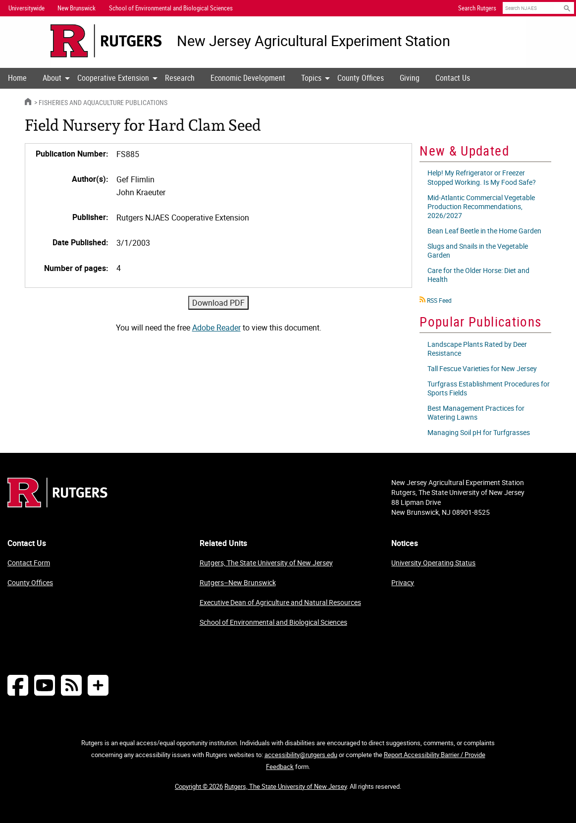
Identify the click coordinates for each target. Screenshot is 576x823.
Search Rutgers (477, 7)
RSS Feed (439, 300)
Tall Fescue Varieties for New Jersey (482, 368)
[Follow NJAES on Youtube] (44, 685)
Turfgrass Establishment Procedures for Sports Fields (488, 388)
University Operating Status (433, 562)
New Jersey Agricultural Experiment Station (313, 41)
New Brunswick (76, 7)
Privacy (402, 582)
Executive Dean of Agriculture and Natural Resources (280, 602)
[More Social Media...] (98, 685)
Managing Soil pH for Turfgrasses (478, 432)
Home (17, 77)
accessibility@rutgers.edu (300, 754)
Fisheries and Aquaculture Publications (103, 102)
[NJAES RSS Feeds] (71, 685)
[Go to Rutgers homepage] (57, 504)
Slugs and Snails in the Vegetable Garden (477, 250)
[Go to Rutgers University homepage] (106, 40)
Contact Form (28, 562)
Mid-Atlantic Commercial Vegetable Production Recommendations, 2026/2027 (481, 206)
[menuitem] (17, 78)
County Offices (360, 77)
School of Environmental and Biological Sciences (273, 622)
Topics (311, 77)
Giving (409, 77)
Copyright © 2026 (199, 786)
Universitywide (26, 7)
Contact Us (452, 77)
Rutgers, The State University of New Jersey (266, 562)
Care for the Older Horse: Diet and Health (478, 275)
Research (180, 77)
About (52, 77)
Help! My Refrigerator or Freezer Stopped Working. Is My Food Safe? (481, 177)
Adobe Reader (216, 327)
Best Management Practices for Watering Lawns (475, 412)
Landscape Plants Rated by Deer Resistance (477, 348)
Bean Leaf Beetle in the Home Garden (484, 230)
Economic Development (247, 77)
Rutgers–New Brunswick (238, 582)
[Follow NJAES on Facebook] (17, 685)
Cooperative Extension (113, 77)
